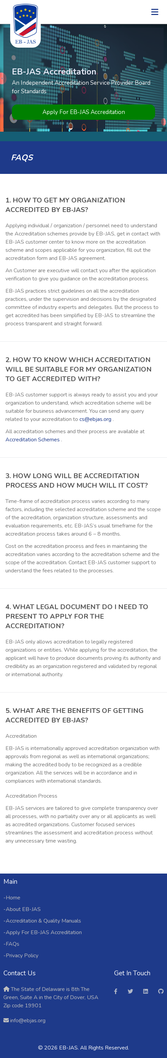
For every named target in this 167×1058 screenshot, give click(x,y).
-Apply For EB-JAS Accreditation (42, 932)
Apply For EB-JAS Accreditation (83, 112)
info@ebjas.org (27, 1020)
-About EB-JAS (22, 909)
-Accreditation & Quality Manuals (42, 921)
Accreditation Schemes (33, 439)
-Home (11, 897)
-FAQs (11, 944)
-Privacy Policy (20, 955)
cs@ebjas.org (96, 419)
